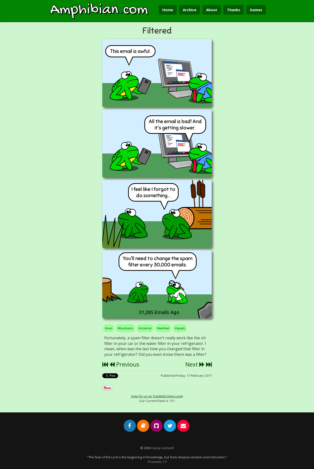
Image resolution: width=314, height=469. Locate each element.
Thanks (233, 9)
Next (195, 364)
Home (167, 9)
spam (181, 328)
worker (164, 328)
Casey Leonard (162, 448)
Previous (124, 364)
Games (256, 9)
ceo (109, 328)
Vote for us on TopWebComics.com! (157, 396)
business (126, 328)
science (146, 328)
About (211, 9)
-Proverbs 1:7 (157, 462)
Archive (189, 9)
